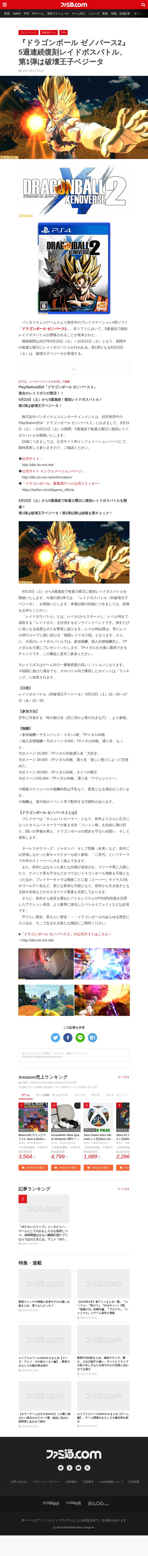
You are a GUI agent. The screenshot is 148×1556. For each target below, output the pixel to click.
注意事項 (87, 1503)
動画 (110, 13)
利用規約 (71, 1503)
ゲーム (26, 1114)
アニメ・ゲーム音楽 (118, 1114)
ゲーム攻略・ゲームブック (52, 1114)
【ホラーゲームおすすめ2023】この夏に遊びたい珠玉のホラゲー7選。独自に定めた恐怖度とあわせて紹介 (44, 1438)
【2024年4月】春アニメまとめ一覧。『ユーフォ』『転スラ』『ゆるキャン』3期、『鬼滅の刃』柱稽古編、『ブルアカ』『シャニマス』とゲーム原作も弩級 (102, 1328)
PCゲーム (40, 13)
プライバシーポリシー (49, 1503)
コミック (79, 1114)
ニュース (98, 13)
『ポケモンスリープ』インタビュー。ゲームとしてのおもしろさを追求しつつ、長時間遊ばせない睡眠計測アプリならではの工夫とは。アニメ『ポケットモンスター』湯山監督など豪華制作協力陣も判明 (43, 1253)
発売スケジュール (61, 13)
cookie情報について (108, 1503)
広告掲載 (127, 1503)
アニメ (95, 1114)
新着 (7, 13)
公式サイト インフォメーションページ (52, 490)
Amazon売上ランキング (44, 1096)
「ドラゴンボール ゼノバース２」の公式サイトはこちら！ (66, 953)
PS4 (63, 51)
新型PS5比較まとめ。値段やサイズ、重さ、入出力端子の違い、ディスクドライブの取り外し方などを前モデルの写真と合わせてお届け (102, 1384)
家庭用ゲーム (49, 51)
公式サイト (30, 478)
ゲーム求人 (82, 13)
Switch (18, 13)
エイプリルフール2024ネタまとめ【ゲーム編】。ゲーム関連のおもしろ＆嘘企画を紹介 (103, 1438)
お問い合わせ (24, 1503)
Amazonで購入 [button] (33, 1187)
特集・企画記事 (126, 13)
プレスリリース (28, 51)
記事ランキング (35, 1208)
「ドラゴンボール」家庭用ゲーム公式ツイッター (60, 503)
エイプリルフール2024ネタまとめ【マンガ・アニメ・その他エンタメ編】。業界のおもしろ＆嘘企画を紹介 (44, 1382)
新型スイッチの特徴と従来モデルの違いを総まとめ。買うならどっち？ (44, 1324)
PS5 (28, 13)
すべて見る (124, 1096)
